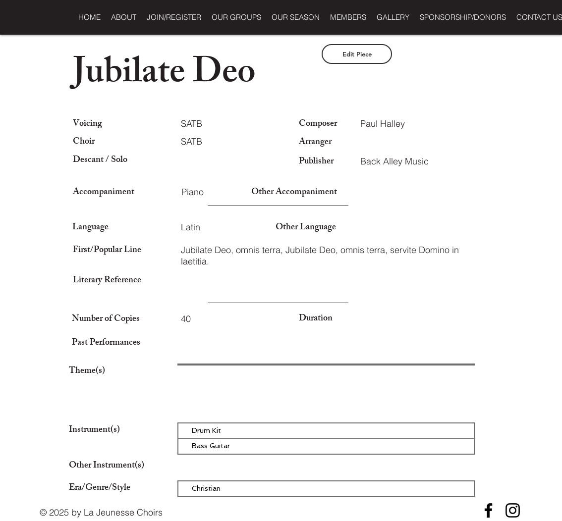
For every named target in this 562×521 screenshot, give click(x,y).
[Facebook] (488, 510)
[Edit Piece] (357, 54)
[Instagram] (512, 510)
